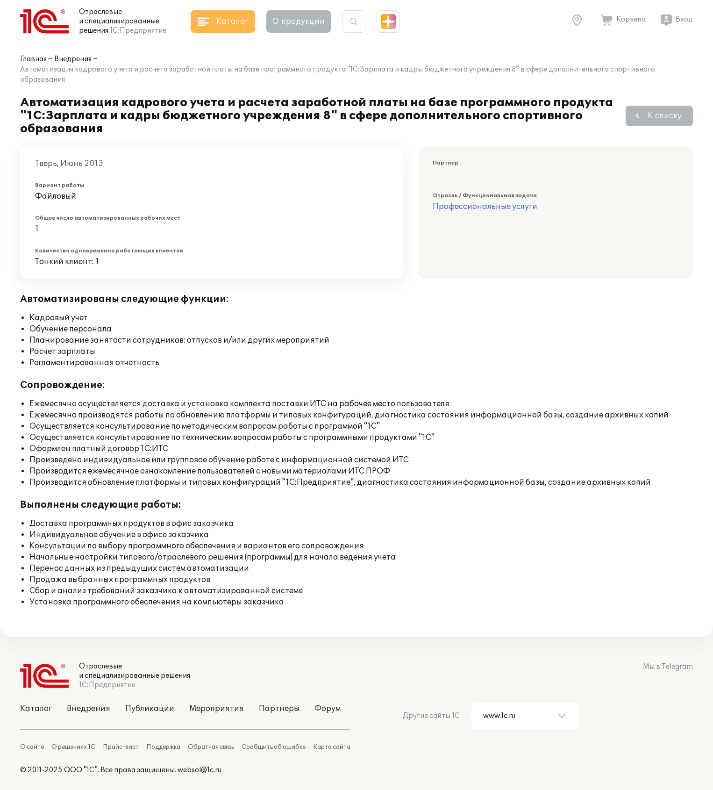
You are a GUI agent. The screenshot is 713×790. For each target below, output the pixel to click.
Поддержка (163, 747)
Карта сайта (331, 747)
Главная (33, 59)
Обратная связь (211, 747)
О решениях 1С (73, 747)
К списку (665, 116)
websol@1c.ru (199, 770)
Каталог (36, 708)
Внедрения (73, 59)
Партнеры (279, 708)
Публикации (149, 708)
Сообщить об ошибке (274, 747)
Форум (327, 708)
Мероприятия (216, 708)
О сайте (32, 747)
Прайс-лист (121, 747)
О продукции (298, 21)
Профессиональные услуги (485, 206)
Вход (684, 19)
